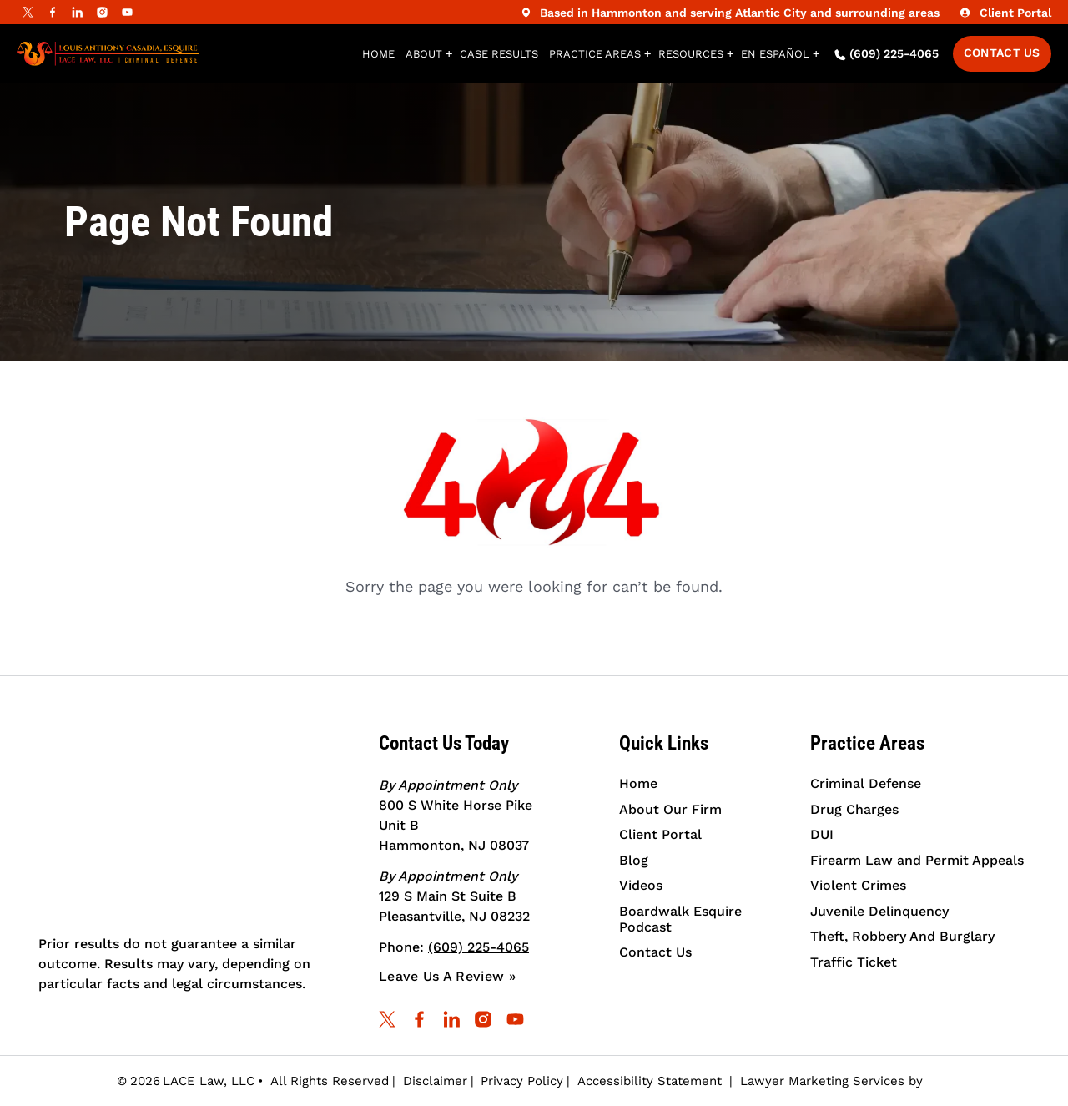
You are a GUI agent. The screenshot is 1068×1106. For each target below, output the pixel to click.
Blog (633, 860)
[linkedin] (77, 12)
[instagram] (102, 12)
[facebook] (52, 12)
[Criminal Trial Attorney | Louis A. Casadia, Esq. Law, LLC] (197, 824)
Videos (640, 885)
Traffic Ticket (853, 962)
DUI (822, 834)
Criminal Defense (865, 783)
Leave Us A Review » (447, 976)
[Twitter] (27, 12)
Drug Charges (854, 809)
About (424, 54)
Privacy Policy (522, 1080)
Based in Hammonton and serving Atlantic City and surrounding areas (728, 12)
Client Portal (1003, 12)
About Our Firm (670, 809)
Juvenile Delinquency (879, 911)
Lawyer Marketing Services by (846, 1081)
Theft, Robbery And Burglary (902, 936)
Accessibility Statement (649, 1080)
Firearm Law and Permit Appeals (917, 860)
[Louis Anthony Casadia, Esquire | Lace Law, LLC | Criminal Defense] (108, 54)
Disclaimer (435, 1080)
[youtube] (128, 12)
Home (378, 54)
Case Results (499, 54)
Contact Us (1002, 53)
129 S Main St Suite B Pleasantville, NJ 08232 (454, 896)
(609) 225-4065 (887, 54)
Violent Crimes (858, 885)
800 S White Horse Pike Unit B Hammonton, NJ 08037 (455, 815)
